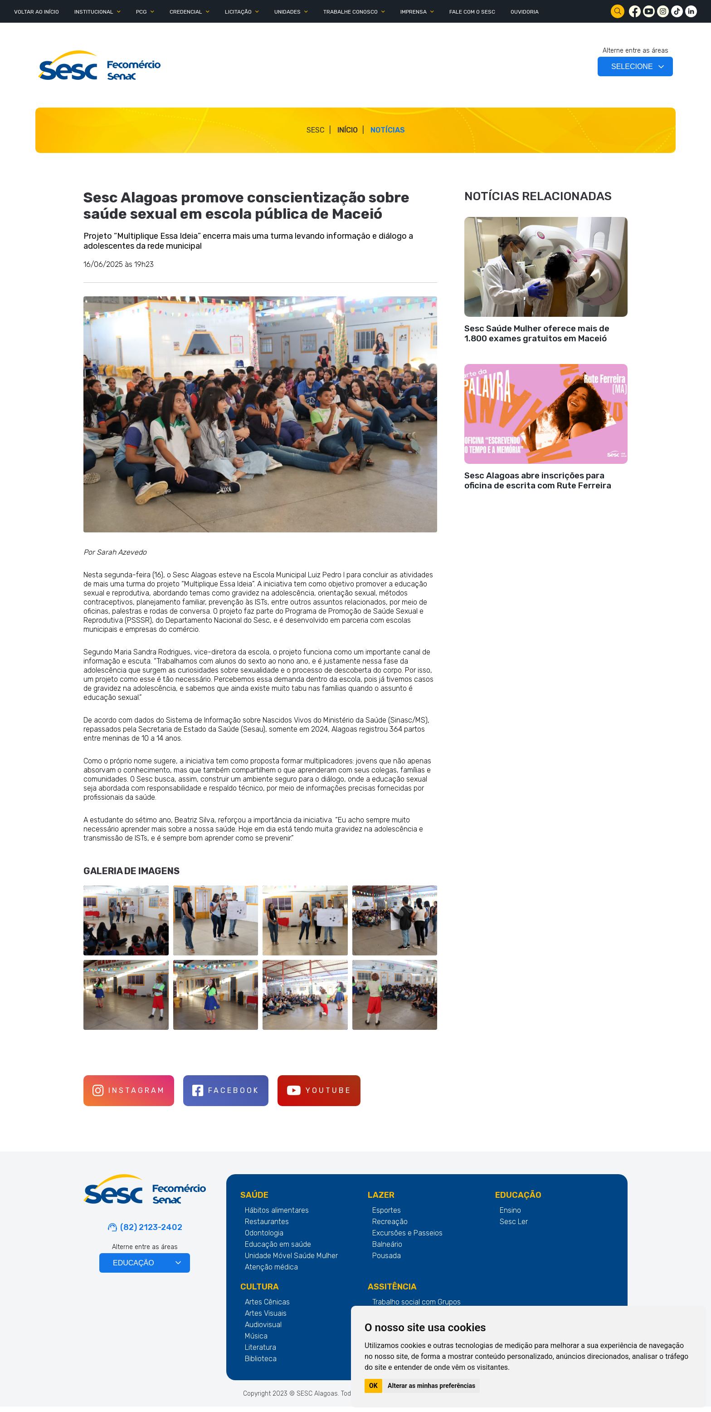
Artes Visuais (266, 1318)
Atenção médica (271, 1272)
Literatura (260, 1352)
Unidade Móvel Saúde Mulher (291, 1261)
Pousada (386, 1261)
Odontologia (264, 1238)
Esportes (386, 1215)
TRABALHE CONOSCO (350, 12)
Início (347, 130)
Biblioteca (261, 1364)
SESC (316, 130)
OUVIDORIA (525, 12)
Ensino (510, 1215)
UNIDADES (287, 12)
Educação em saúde (278, 1249)
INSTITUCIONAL (93, 12)
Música (256, 1341)
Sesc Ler (514, 1227)
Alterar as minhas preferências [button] (431, 1385)
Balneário (387, 1249)
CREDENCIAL (186, 12)
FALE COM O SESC (472, 12)
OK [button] (373, 1385)
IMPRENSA (413, 12)
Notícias (387, 130)
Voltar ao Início (36, 12)
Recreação (390, 1227)
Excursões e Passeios (407, 1238)
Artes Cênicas (267, 1307)
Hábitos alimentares (277, 1215)
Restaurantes (267, 1227)
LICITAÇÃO (238, 12)
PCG (141, 12)
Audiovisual (263, 1330)
